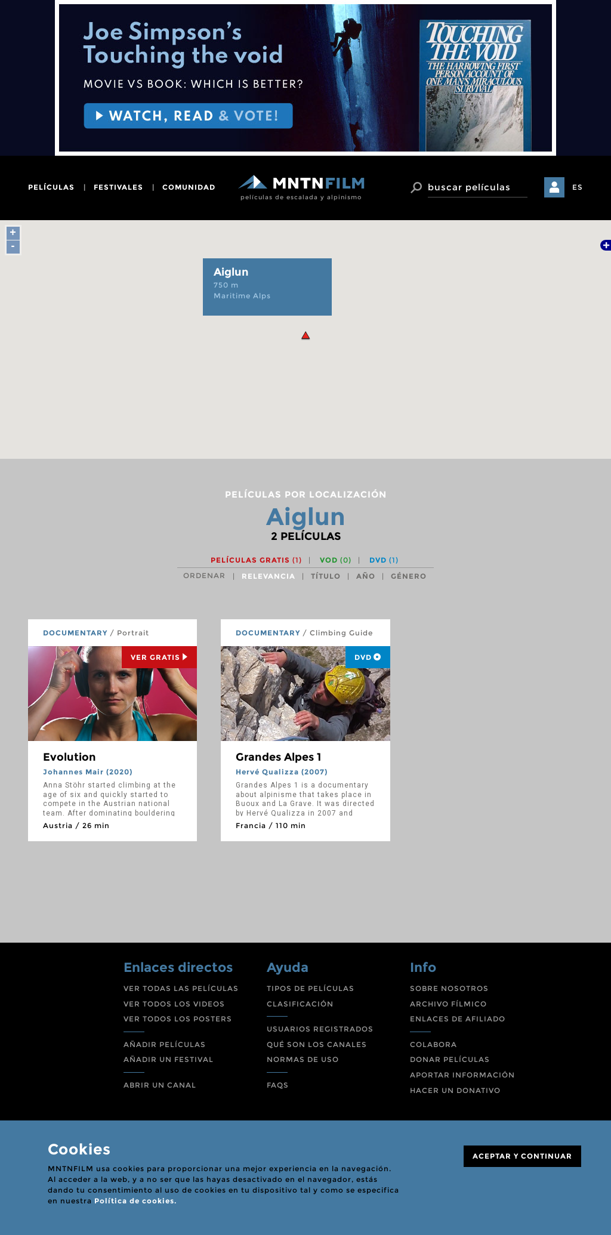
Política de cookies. (135, 1200)
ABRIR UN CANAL (160, 1084)
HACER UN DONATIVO (455, 1090)
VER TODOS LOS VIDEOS (174, 1003)
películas (51, 187)
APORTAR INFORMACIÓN (462, 1074)
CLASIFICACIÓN (300, 1003)
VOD (335, 559)
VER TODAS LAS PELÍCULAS (181, 988)
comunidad (188, 187)
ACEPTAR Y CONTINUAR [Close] (522, 1155)
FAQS (278, 1084)
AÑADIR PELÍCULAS (165, 1044)
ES (577, 187)
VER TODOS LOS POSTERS (178, 1018)
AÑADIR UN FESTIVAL (169, 1059)
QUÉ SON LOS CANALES (317, 1044)
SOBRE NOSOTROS (449, 988)
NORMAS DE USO (303, 1059)
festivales (118, 187)
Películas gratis (256, 559)
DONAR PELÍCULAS (450, 1059)
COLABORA (433, 1044)
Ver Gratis (159, 657)
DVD (384, 559)
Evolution (69, 757)
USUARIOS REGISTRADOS (320, 1028)
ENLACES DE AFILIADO (457, 1018)
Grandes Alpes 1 (278, 757)
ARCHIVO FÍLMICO (448, 1003)
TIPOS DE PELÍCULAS (310, 988)
